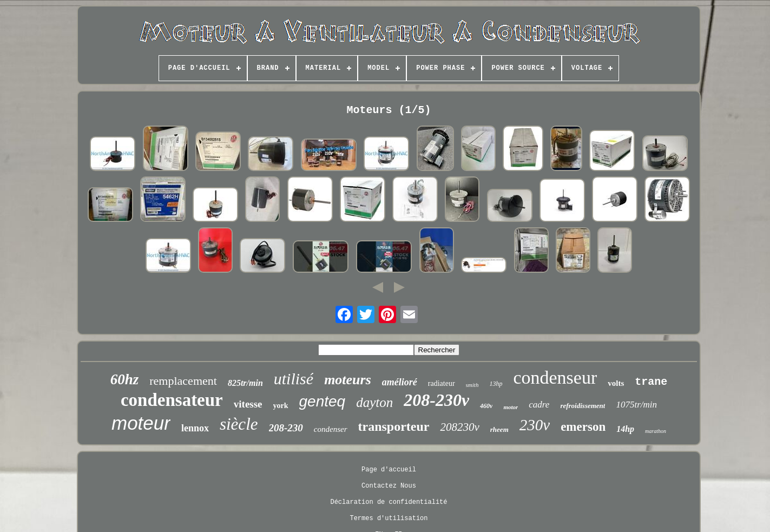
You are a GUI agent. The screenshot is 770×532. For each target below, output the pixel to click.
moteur (140, 423)
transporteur (394, 426)
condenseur (555, 377)
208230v (459, 427)
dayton (374, 402)
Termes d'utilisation (388, 518)
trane (651, 382)
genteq (322, 401)
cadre (539, 404)
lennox (195, 428)
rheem (499, 429)
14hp (625, 429)
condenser (330, 429)
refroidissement (582, 406)
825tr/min (245, 382)
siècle (239, 424)
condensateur (172, 400)
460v (486, 406)
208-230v (436, 400)
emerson (583, 427)
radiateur (441, 383)
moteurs (347, 379)
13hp (495, 383)
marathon (655, 431)
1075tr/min (636, 404)
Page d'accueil (388, 470)
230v (534, 425)
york (280, 406)
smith (472, 385)
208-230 (286, 428)
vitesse (248, 404)
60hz (124, 379)
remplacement (183, 380)
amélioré (399, 382)
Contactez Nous (388, 486)
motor (510, 407)
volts (616, 383)
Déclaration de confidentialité (388, 502)
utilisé (293, 378)
